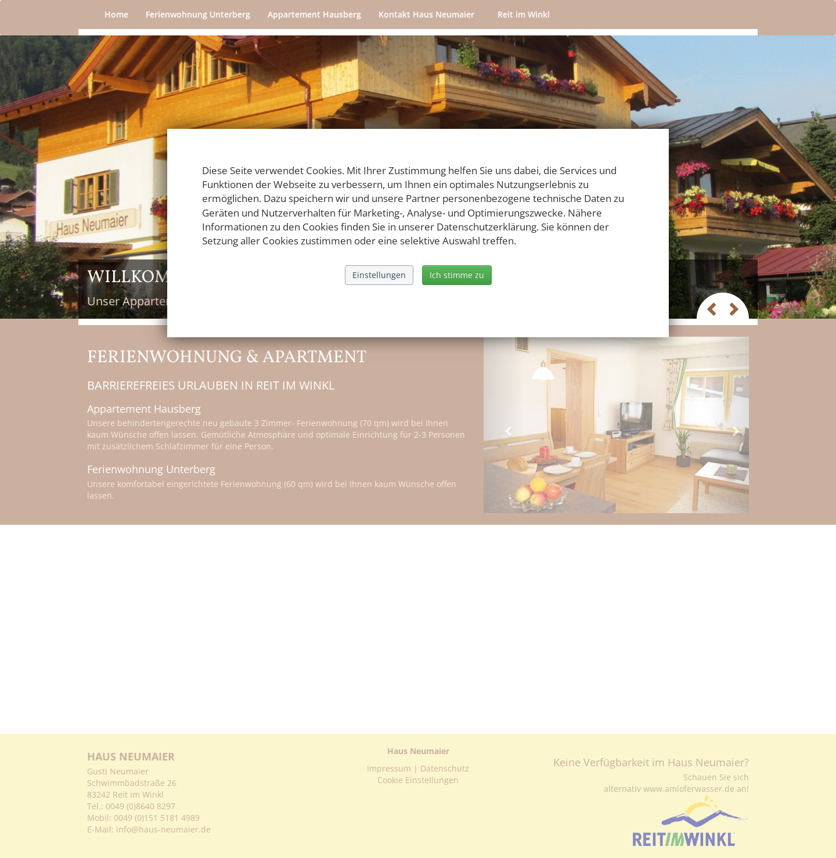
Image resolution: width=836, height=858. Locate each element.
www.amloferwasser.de (688, 788)
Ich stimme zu (457, 274)
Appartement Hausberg (314, 14)
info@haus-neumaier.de (164, 829)
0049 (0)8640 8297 (140, 806)
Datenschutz (444, 768)
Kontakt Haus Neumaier (429, 14)
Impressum (389, 768)
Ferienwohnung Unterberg (198, 14)
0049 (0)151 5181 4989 (157, 817)
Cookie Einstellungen (418, 779)
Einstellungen (379, 274)
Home (116, 14)
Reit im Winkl (527, 14)
